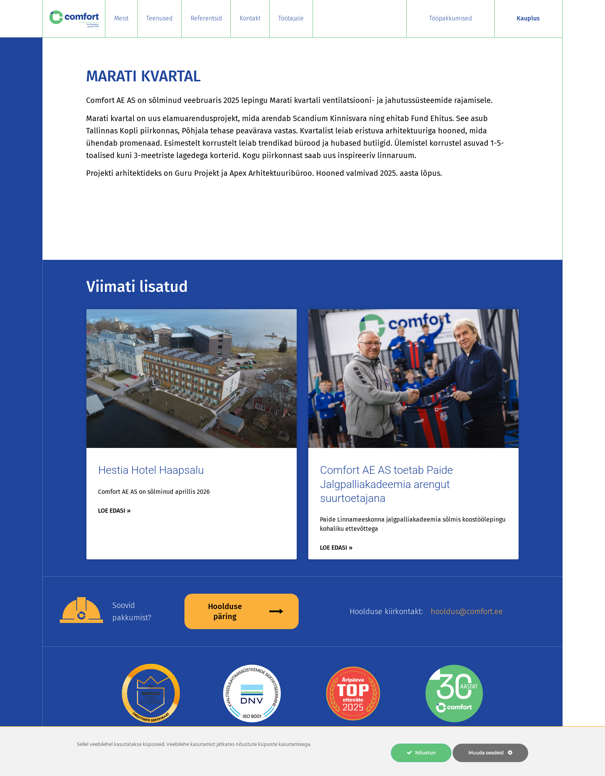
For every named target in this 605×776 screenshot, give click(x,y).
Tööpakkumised (450, 18)
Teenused (159, 18)
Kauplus (528, 18)
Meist (121, 18)
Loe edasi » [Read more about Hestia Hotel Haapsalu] (114, 510)
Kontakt (250, 18)
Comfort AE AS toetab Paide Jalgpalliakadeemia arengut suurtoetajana (386, 484)
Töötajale (291, 18)
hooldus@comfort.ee (467, 611)
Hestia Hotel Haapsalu (151, 470)
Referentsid (206, 18)
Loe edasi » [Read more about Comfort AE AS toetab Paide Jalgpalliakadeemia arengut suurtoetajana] (336, 547)
